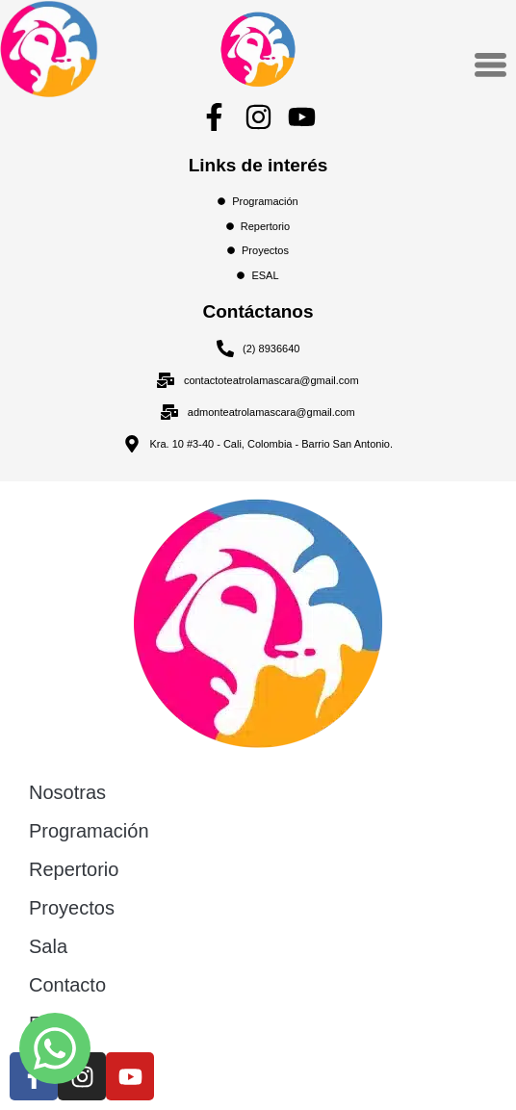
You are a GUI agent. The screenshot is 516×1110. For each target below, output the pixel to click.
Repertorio (73, 869)
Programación (89, 830)
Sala (48, 946)
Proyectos (72, 907)
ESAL (53, 1023)
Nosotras (67, 792)
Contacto (67, 984)
